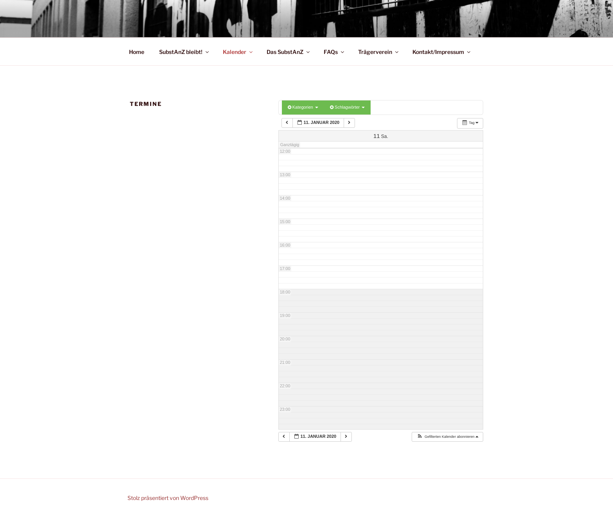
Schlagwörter (347, 107)
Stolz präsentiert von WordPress (167, 497)
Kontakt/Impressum (441, 51)
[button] (447, 437)
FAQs (334, 51)
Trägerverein (379, 51)
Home (136, 51)
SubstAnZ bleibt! (184, 51)
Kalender (238, 51)
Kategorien (303, 107)
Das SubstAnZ (289, 51)
